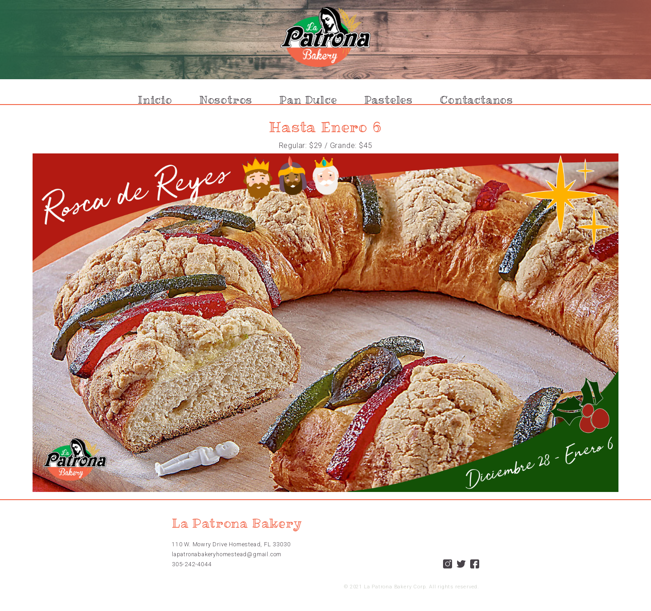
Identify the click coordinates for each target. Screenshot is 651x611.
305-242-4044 (192, 564)
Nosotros (225, 100)
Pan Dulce (308, 100)
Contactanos (476, 100)
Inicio (155, 100)
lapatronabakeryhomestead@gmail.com (227, 554)
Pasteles (388, 100)
